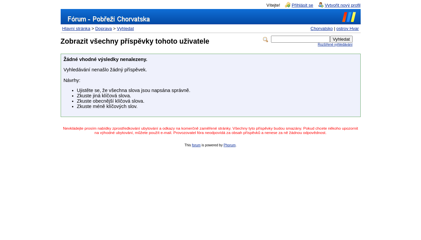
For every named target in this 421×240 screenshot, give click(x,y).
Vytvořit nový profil (342, 5)
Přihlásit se (302, 5)
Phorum (230, 145)
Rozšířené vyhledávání (335, 44)
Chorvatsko (322, 28)
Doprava (103, 28)
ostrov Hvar (347, 28)
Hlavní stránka (76, 28)
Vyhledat (125, 28)
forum (196, 145)
